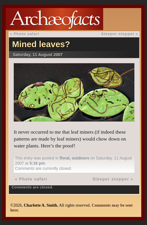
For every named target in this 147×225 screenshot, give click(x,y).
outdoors (80, 158)
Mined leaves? (41, 44)
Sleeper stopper (117, 34)
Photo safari (26, 34)
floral (64, 158)
